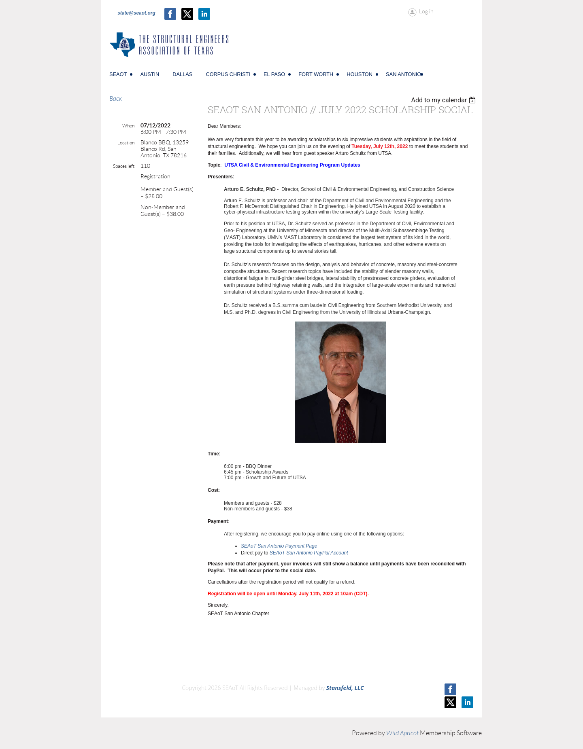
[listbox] (444, 100)
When (128, 125)
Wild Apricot (402, 733)
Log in (426, 11)
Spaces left (123, 166)
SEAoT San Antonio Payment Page (279, 546)
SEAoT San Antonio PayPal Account (309, 553)
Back (115, 98)
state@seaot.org (136, 13)
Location (125, 142)
